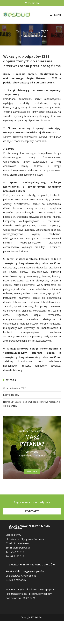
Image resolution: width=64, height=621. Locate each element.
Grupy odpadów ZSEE (35, 35)
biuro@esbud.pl (21, 547)
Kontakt (32, 511)
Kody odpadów (11, 394)
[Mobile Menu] (55, 14)
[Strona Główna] (19, 35)
